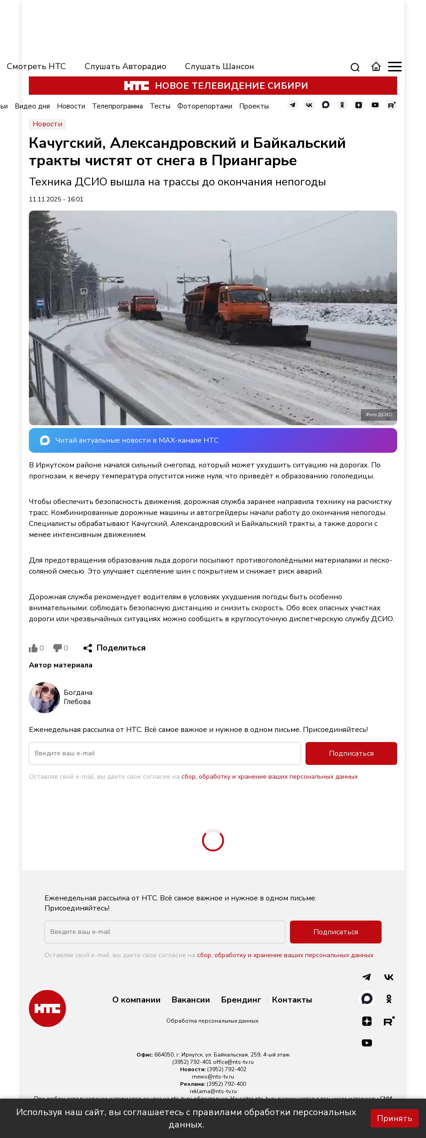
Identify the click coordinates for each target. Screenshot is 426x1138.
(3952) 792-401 (192, 1062)
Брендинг (241, 1000)
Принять (394, 1118)
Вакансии (191, 1000)
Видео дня (32, 106)
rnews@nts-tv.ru (213, 1076)
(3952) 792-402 (226, 1069)
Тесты (160, 106)
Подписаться (351, 753)
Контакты (292, 1000)
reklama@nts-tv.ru (213, 1091)
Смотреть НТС (36, 66)
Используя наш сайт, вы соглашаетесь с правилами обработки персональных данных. (186, 1118)
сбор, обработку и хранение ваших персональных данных (269, 776)
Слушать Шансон (219, 66)
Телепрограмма (117, 106)
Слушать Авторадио (125, 66)
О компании (136, 1000)
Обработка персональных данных (212, 1021)
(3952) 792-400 (226, 1084)
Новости (71, 106)
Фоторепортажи (204, 106)
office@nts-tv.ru (233, 1062)
